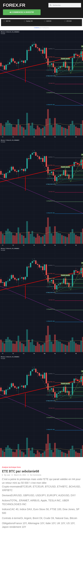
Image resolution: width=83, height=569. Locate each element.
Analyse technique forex (11, 467)
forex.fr (14, 5)
